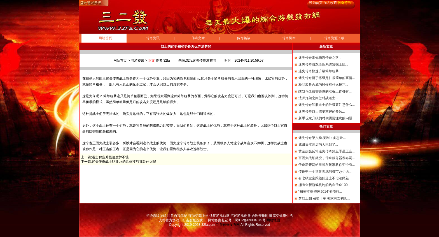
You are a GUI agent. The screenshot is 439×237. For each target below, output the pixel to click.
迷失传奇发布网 (228, 225)
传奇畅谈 (243, 38)
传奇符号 (344, 3)
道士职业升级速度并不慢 (110, 157)
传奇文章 (198, 38)
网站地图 (273, 220)
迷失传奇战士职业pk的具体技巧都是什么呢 (124, 162)
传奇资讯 (153, 38)
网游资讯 (137, 60)
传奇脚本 (289, 38)
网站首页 (105, 38)
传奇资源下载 (334, 38)
